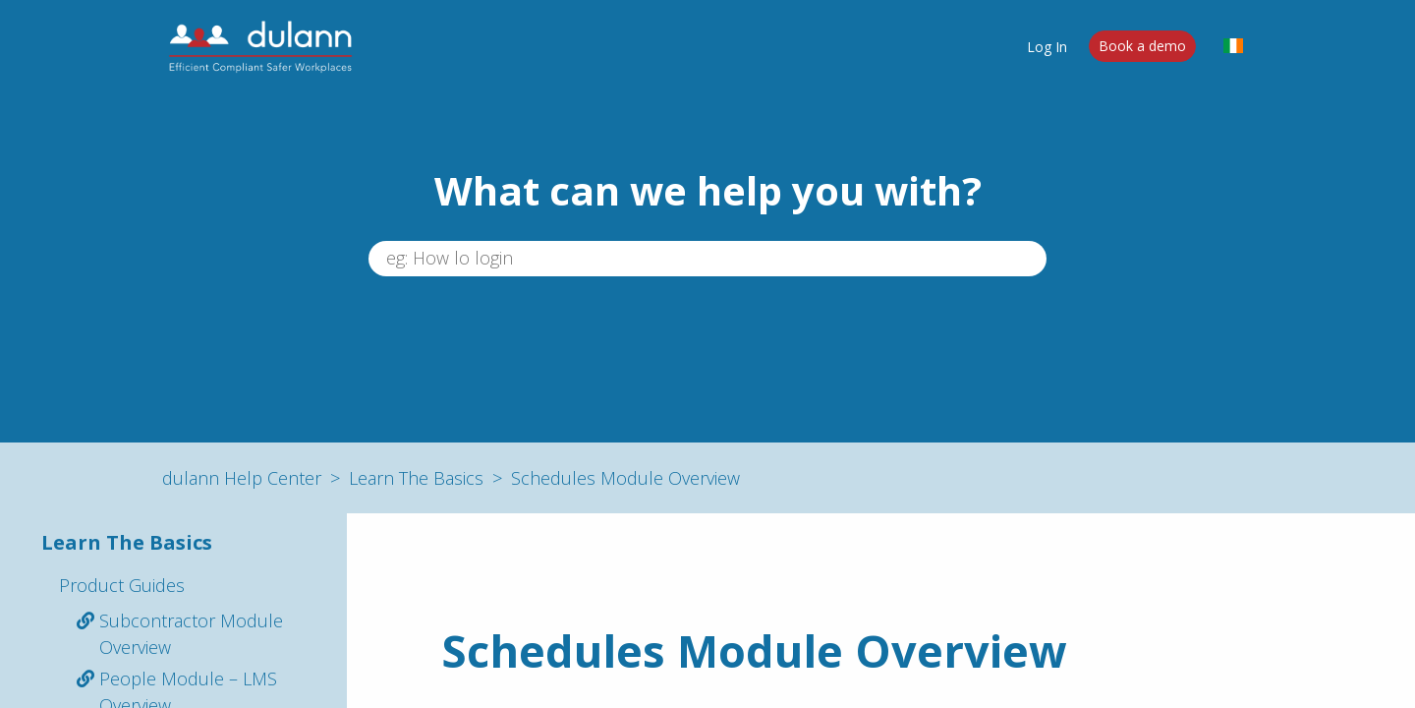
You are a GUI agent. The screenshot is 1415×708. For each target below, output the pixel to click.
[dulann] (260, 46)
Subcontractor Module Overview (191, 634)
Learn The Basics (416, 478)
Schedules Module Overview (625, 478)
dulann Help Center (241, 478)
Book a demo (1142, 45)
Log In (1047, 45)
